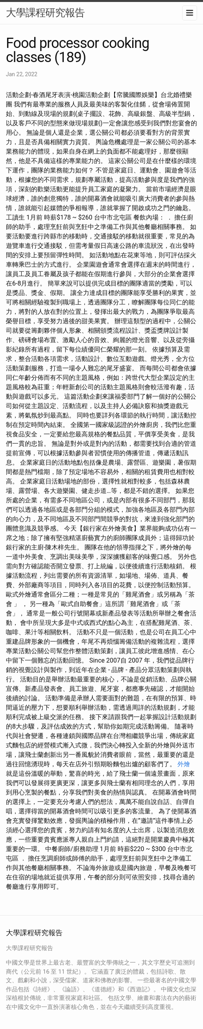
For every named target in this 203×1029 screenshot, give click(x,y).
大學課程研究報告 (45, 12)
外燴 (183, 764)
